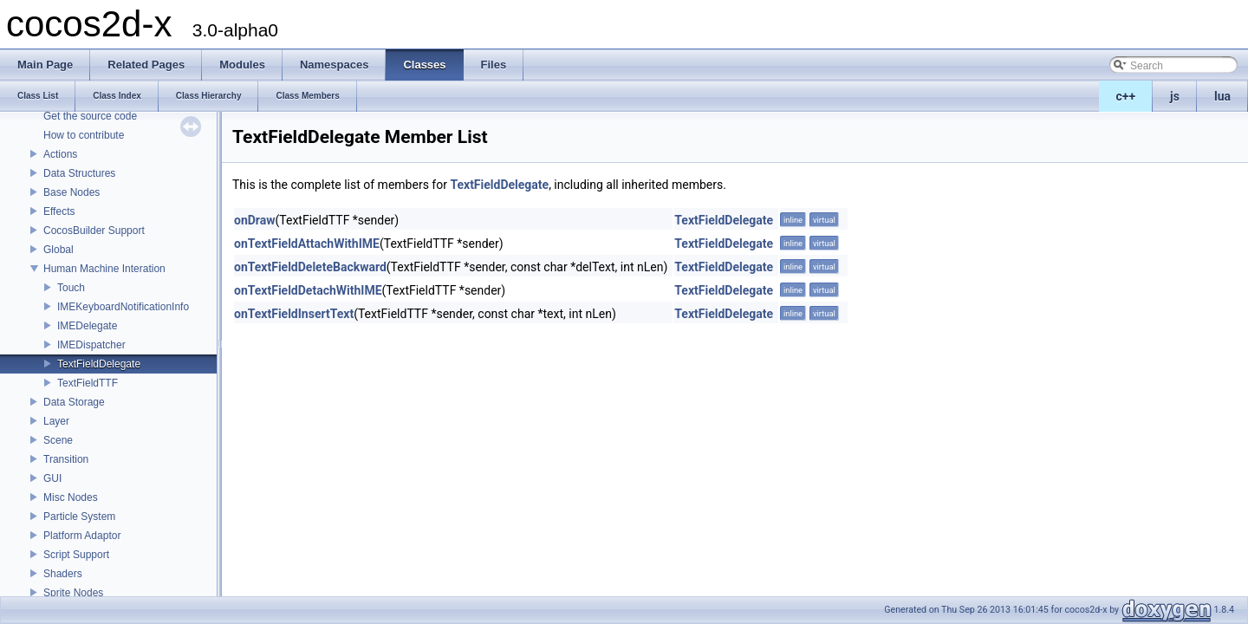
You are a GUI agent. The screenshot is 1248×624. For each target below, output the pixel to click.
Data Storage (74, 402)
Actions (60, 154)
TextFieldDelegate (98, 364)
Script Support (76, 555)
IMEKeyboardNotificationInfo (123, 307)
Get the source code (90, 116)
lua (1222, 96)
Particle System (79, 516)
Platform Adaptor (81, 536)
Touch (71, 288)
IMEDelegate (87, 326)
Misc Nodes (70, 497)
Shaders (62, 574)
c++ (1126, 96)
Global (58, 250)
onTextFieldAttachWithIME (307, 243)
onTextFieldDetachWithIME (308, 290)
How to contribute (83, 135)
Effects (59, 211)
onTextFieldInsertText (294, 314)
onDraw (255, 220)
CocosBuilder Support (94, 230)
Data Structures (79, 173)
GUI (52, 478)
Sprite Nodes (73, 593)
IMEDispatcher (91, 345)
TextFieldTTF (87, 383)
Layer (56, 421)
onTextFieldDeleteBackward (310, 267)
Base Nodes (71, 192)
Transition (65, 459)
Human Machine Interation (104, 269)
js (1175, 96)
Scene (58, 440)
